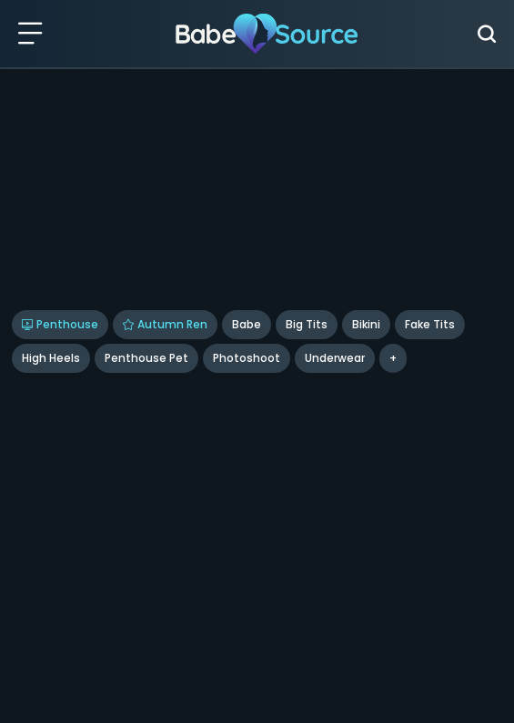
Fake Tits (430, 324)
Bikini (366, 324)
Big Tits (307, 324)
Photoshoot (246, 358)
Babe (246, 324)
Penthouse (60, 324)
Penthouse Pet (146, 358)
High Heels (51, 358)
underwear (335, 358)
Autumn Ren (165, 324)
